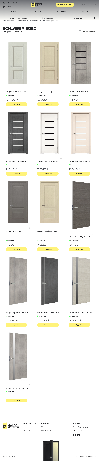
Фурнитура (78, 18)
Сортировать (18, 32)
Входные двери (48, 18)
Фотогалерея (61, 12)
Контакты (85, 12)
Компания (38, 12)
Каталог (14, 12)
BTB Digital (93, 456)
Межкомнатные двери (18, 18)
